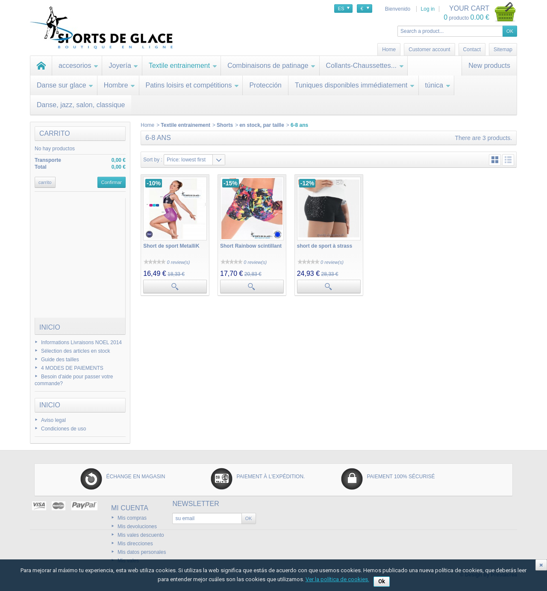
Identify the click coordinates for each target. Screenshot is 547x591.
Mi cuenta (129, 508)
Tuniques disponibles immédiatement (355, 85)
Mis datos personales (142, 552)
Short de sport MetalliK (171, 246)
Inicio (49, 327)
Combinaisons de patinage (271, 65)
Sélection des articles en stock (75, 351)
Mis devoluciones (137, 527)
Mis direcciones (135, 544)
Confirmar (111, 182)
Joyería (123, 65)
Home (147, 125)
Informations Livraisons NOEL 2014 (81, 342)
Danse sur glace (65, 85)
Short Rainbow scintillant (251, 246)
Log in (428, 9)
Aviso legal (53, 420)
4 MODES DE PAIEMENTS (72, 368)
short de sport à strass (324, 246)
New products (489, 65)
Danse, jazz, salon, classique (81, 104)
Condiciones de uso (63, 429)
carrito (54, 133)
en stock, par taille (261, 125)
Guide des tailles (60, 360)
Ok (381, 581)
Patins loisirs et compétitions (192, 85)
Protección (265, 85)
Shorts (225, 125)
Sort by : (152, 160)
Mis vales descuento (141, 535)
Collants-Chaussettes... (365, 65)
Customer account (429, 50)
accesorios (78, 65)
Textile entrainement (183, 65)
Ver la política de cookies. (337, 579)
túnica (438, 85)
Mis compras (132, 518)
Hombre (119, 85)
